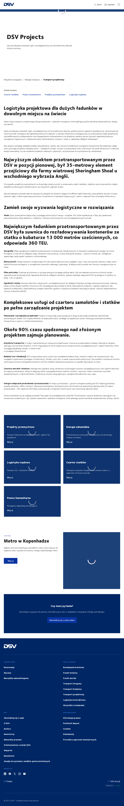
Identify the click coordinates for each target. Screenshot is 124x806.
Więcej (10, 442)
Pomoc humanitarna (32, 94)
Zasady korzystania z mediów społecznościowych (27, 761)
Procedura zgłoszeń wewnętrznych (79, 739)
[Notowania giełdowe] (112, 785)
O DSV (7, 723)
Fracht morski (69, 678)
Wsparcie (8, 750)
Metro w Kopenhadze (26, 540)
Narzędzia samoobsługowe (16, 678)
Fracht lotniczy (70, 672)
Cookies (67, 728)
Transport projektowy (53, 79)
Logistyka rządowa (77, 94)
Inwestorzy (9, 734)
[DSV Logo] (9, 4)
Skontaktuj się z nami (14, 717)
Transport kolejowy (72, 689)
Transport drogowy (72, 683)
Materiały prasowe (13, 739)
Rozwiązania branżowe (73, 667)
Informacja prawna (71, 717)
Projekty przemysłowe (55, 94)
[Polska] (8, 781)
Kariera (7, 728)
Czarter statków (11, 94)
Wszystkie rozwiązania (13, 79)
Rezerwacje (9, 667)
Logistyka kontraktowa (74, 699)
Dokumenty (68, 734)
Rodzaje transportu (32, 79)
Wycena (7, 672)
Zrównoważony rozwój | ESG (17, 744)
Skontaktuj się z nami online (62, 620)
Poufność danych (71, 723)
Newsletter (9, 755)
